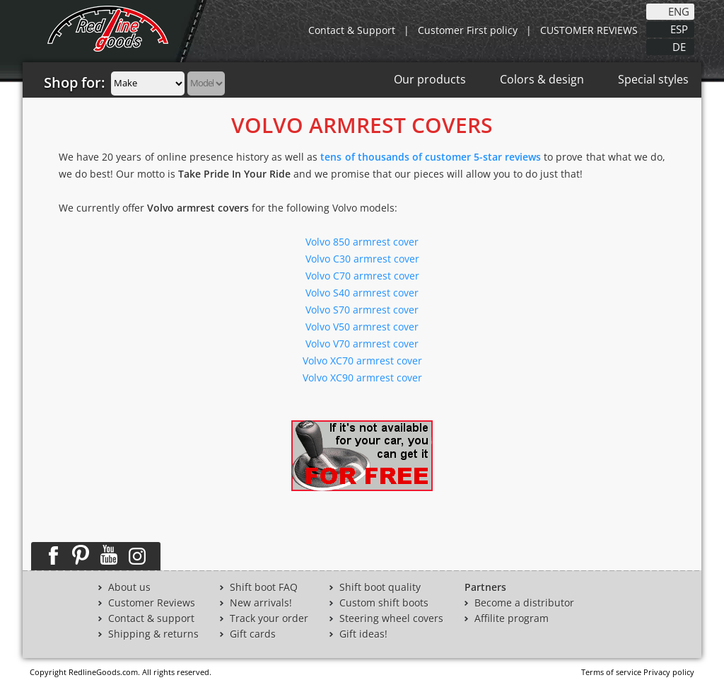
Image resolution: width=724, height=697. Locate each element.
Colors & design (542, 79)
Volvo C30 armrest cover (362, 258)
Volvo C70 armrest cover (362, 275)
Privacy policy (668, 672)
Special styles (653, 79)
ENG (678, 10)
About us (129, 587)
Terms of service (611, 672)
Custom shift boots (383, 603)
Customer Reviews (151, 603)
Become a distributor (524, 603)
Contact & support (151, 618)
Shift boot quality (380, 587)
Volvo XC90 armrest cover (362, 377)
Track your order (269, 618)
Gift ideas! (363, 634)
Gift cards (253, 634)
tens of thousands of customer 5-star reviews (430, 156)
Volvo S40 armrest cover (362, 292)
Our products (430, 79)
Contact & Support (351, 30)
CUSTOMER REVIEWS (589, 30)
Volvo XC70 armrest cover (362, 360)
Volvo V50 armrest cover (362, 326)
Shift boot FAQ (264, 587)
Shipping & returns (153, 634)
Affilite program (511, 618)
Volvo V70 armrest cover (362, 343)
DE (679, 46)
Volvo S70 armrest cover (362, 309)
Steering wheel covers (391, 618)
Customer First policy (468, 30)
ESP (679, 28)
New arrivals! (261, 603)
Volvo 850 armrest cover (362, 241)
